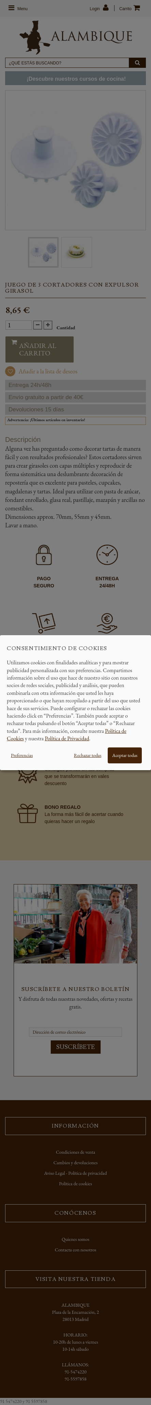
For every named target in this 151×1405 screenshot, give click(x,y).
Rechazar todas (87, 755)
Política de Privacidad (67, 738)
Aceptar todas (124, 755)
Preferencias (22, 755)
